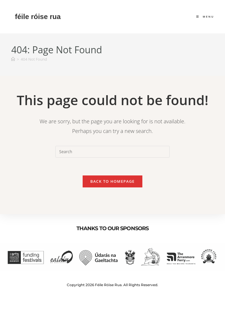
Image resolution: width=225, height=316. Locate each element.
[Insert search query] (112, 152)
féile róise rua (38, 17)
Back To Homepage (112, 181)
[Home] (13, 59)
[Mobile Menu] (205, 16)
